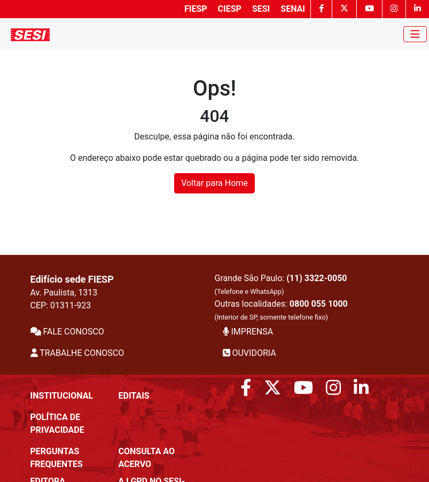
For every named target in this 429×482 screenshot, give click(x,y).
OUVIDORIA (249, 353)
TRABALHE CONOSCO (77, 353)
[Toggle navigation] (415, 34)
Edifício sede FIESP (72, 279)
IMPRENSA (248, 331)
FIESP (195, 9)
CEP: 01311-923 (60, 305)
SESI (261, 9)
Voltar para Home (214, 183)
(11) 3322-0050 (316, 278)
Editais (134, 396)
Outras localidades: (281, 310)
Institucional (61, 396)
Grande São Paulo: (281, 284)
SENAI (292, 9)
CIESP (229, 9)
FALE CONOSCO (67, 331)
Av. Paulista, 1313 (64, 292)
